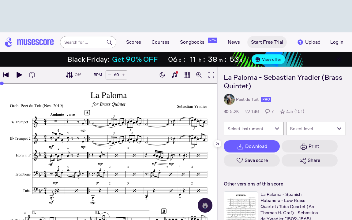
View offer (268, 59)
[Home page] (29, 42)
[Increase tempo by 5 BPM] (123, 75)
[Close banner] (338, 59)
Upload (308, 42)
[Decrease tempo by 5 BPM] (110, 75)
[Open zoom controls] (199, 75)
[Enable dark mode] (162, 75)
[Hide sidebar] (217, 143)
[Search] (109, 42)
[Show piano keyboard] (174, 75)
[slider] (2, 83)
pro (266, 99)
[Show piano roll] (187, 75)
